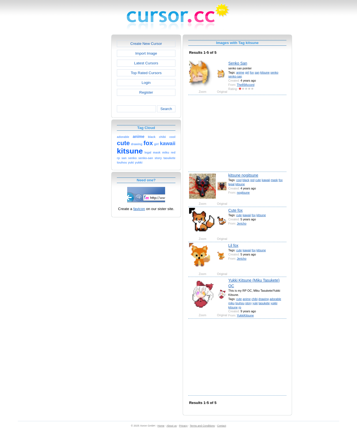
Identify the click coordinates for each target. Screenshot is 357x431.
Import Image (146, 53)
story (248, 303)
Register (146, 92)
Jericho (241, 223)
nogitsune (243, 192)
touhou (239, 303)
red (252, 180)
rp (239, 307)
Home (161, 425)
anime (240, 72)
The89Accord (245, 84)
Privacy (183, 425)
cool (239, 180)
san (257, 72)
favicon (139, 209)
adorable (275, 299)
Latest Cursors (146, 63)
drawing (264, 299)
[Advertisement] (87, 118)
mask (274, 180)
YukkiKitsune (245, 315)
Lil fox (233, 245)
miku (231, 303)
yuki (255, 303)
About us (172, 425)
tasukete (264, 303)
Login (146, 83)
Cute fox (235, 210)
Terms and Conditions (202, 425)
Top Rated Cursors (146, 73)
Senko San (237, 63)
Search (166, 109)
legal (231, 184)
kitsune (265, 72)
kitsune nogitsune (243, 175)
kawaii (266, 180)
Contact (221, 425)
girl (247, 72)
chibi (255, 299)
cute (258, 180)
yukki (274, 303)
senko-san (235, 76)
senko (274, 72)
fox (252, 72)
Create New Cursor (146, 44)
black (245, 180)
